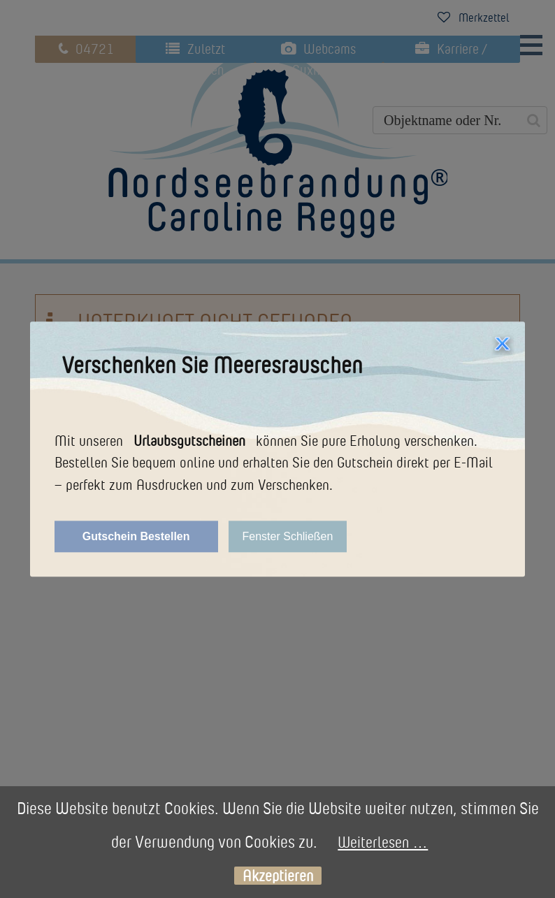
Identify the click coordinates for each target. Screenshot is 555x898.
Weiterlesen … (382, 842)
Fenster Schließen (288, 536)
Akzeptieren (278, 876)
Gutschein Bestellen (136, 536)
